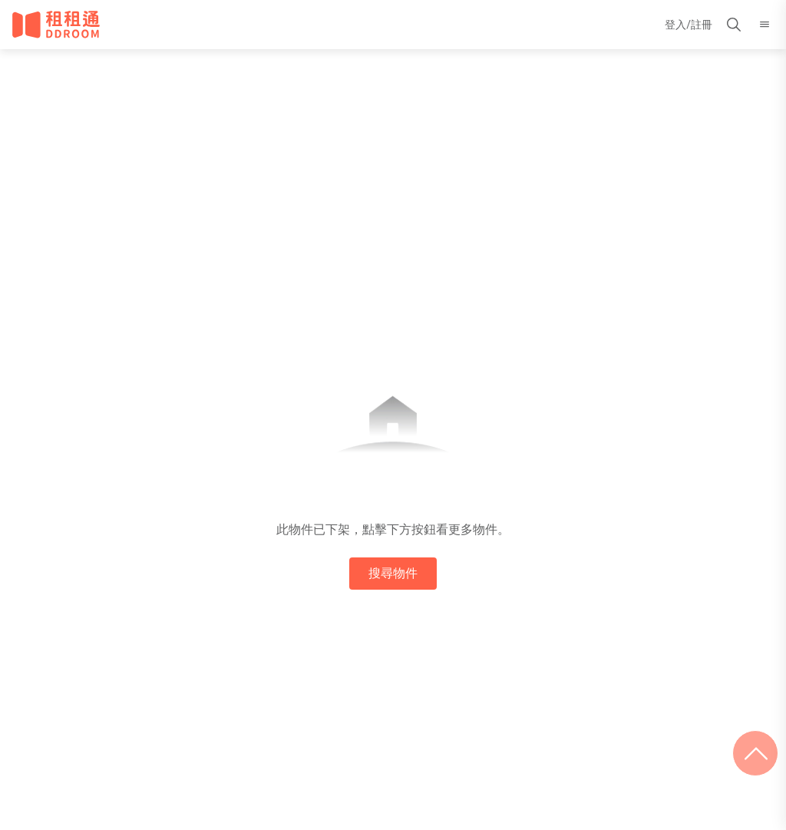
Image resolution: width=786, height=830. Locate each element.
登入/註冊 (688, 24)
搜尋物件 (393, 573)
